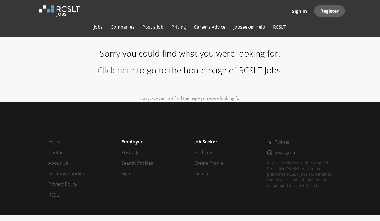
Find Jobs (203, 152)
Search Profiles (137, 163)
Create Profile (208, 163)
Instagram (286, 153)
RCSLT (54, 195)
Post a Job (131, 152)
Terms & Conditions (69, 173)
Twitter (282, 142)
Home (54, 142)
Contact (56, 152)
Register (329, 11)
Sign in (299, 11)
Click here (116, 70)
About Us (58, 163)
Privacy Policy (62, 184)
